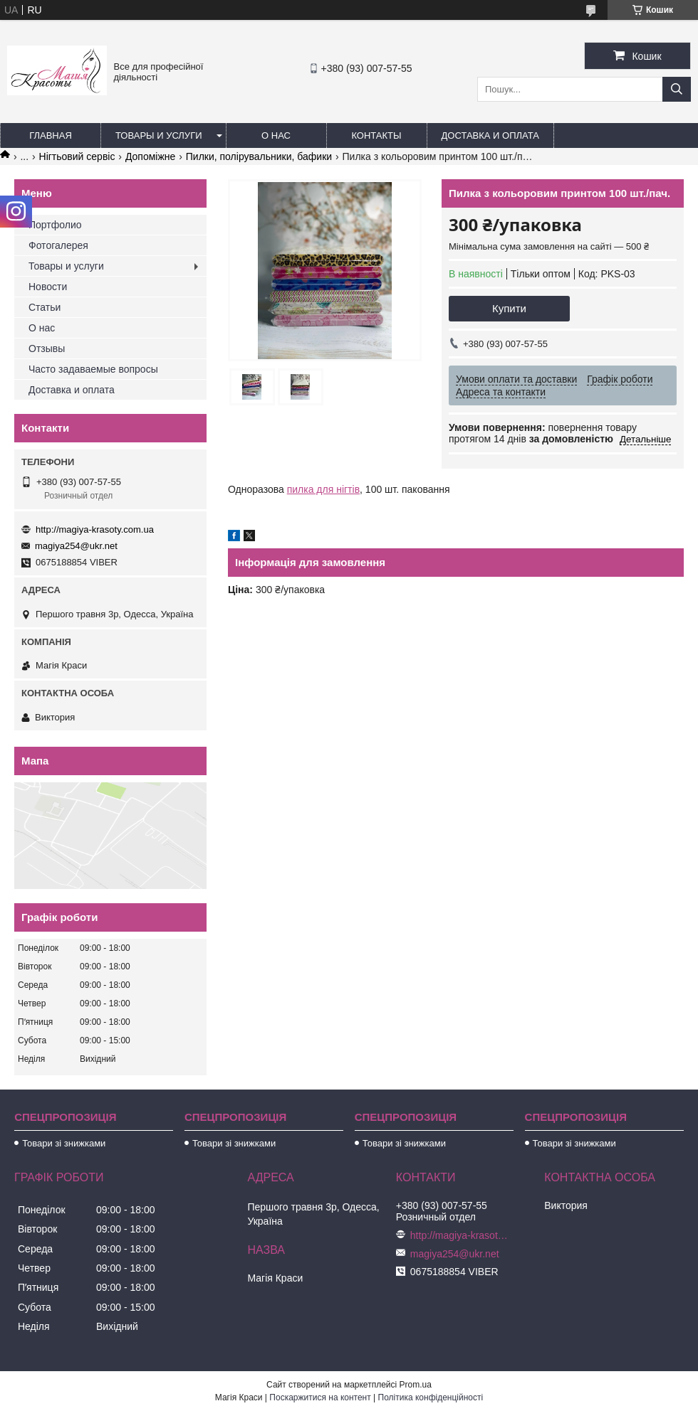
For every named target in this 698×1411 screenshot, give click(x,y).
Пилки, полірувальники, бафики (259, 156)
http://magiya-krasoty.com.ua (95, 529)
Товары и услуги (158, 135)
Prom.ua (416, 1385)
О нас (276, 135)
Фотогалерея (58, 245)
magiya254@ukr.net (76, 546)
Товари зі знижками (63, 1143)
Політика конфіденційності (431, 1397)
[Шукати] (676, 89)
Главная (50, 135)
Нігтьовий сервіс (77, 156)
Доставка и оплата (490, 135)
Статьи (44, 307)
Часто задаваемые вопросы (93, 369)
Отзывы (46, 348)
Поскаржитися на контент (319, 1397)
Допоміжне (150, 156)
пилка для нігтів (323, 489)
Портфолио (55, 224)
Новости (47, 286)
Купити (509, 308)
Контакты (376, 135)
